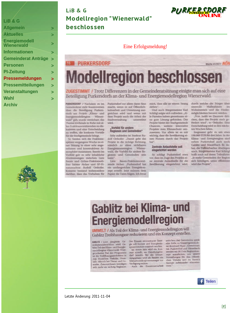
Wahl (9, 98)
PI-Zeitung (14, 71)
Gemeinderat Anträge (26, 58)
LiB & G (12, 21)
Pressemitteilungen (24, 85)
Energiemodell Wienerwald (19, 43)
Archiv (10, 104)
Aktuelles (13, 34)
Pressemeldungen (23, 78)
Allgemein (14, 27)
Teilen (210, 281)
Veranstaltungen (21, 91)
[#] (224, 306)
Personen (14, 65)
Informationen (18, 52)
